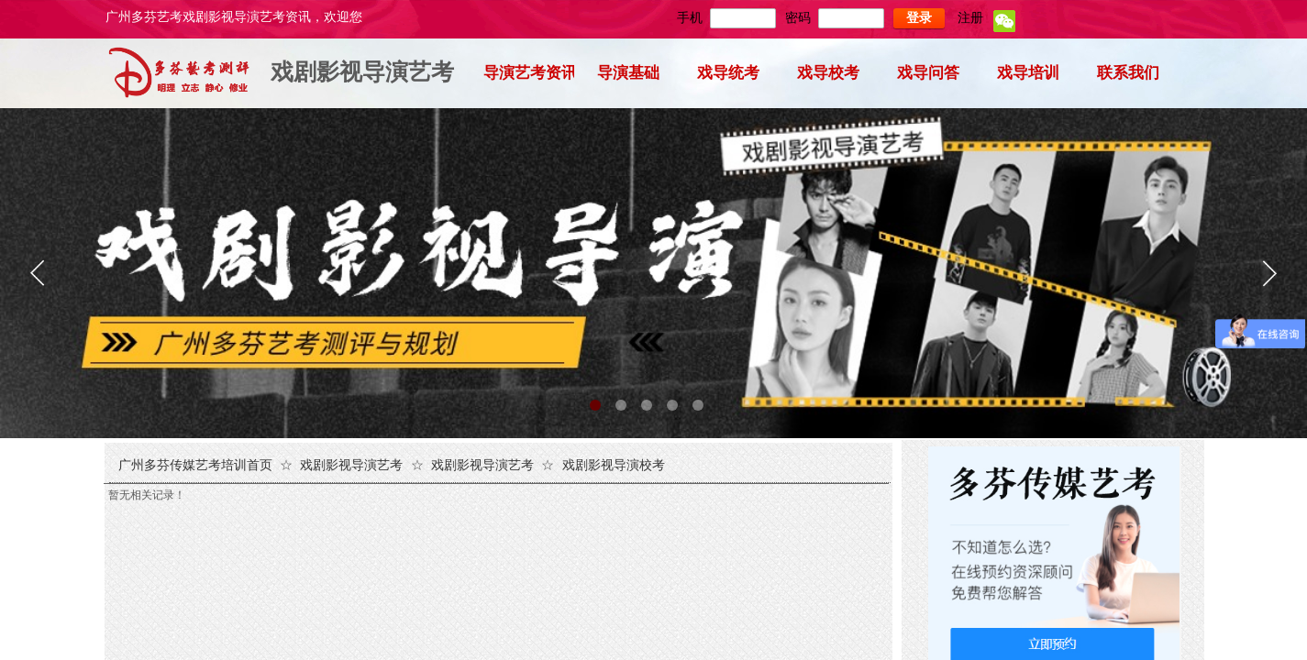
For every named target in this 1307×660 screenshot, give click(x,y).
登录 (919, 18)
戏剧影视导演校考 (613, 465)
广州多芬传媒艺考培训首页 (195, 465)
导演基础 (628, 73)
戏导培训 (1028, 73)
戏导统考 (728, 73)
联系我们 (1128, 73)
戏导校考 (828, 73)
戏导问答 (928, 73)
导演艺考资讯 (528, 73)
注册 (970, 18)
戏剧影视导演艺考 (362, 72)
